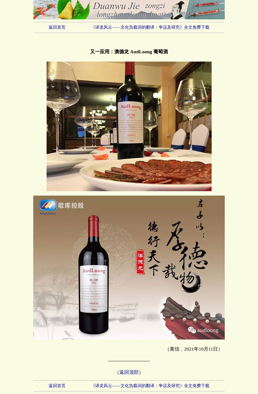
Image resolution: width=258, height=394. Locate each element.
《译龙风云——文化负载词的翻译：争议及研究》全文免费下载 (150, 27)
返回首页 (57, 27)
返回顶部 (129, 372)
